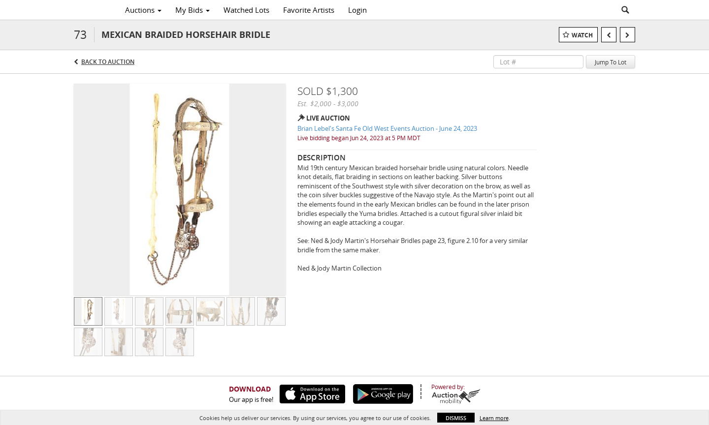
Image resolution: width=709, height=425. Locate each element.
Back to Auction (107, 62)
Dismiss (456, 418)
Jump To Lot (610, 62)
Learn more (494, 418)
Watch (582, 35)
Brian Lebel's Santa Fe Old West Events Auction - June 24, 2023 (387, 128)
